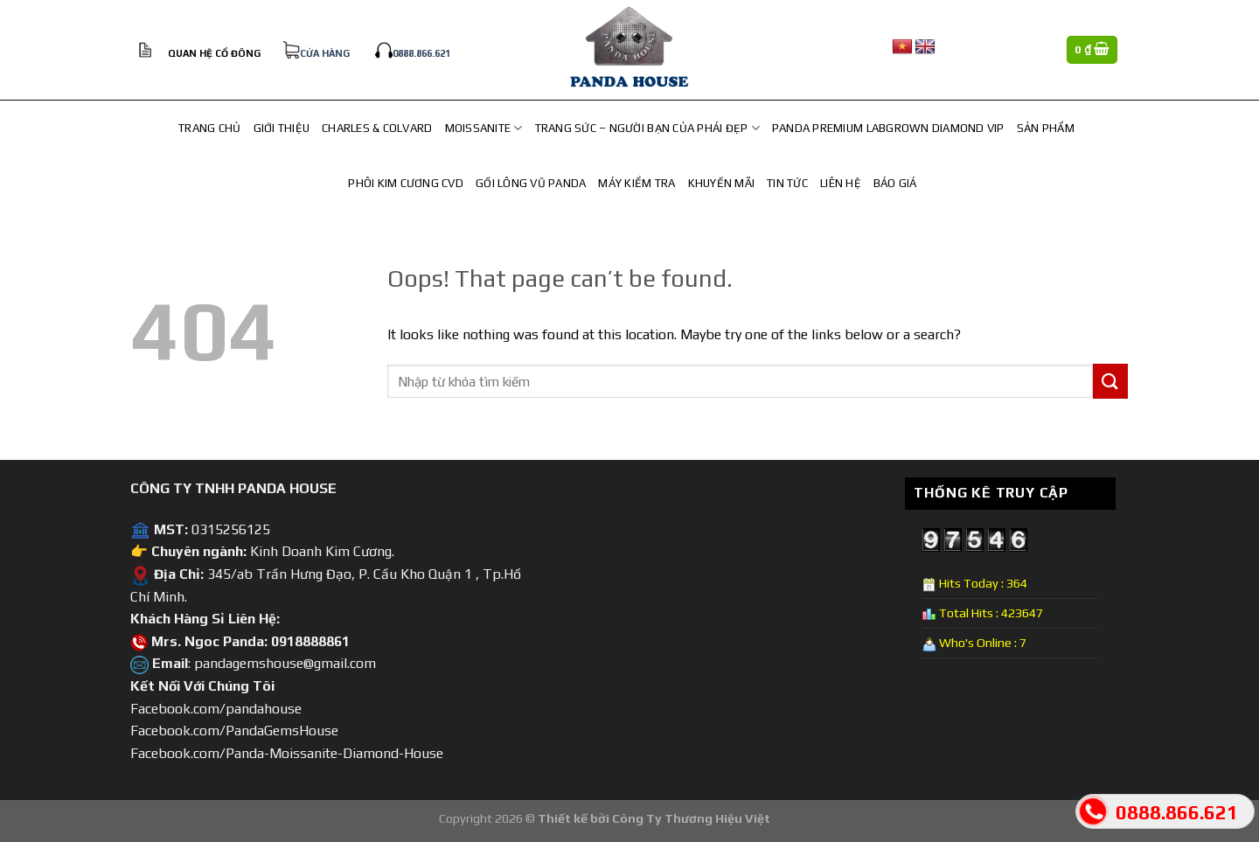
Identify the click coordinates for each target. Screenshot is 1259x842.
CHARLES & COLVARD (377, 128)
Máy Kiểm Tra (636, 183)
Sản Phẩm (1046, 128)
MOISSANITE (484, 128)
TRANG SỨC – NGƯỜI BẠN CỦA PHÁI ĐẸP (647, 128)
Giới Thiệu (282, 128)
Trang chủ (209, 128)
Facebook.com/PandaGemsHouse (234, 730)
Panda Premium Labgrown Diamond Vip (888, 128)
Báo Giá (895, 183)
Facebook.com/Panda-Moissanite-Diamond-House (286, 753)
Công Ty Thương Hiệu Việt (691, 818)
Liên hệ (840, 183)
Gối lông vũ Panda (531, 183)
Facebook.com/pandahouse (216, 708)
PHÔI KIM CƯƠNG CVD (405, 183)
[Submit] (1110, 381)
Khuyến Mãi (721, 183)
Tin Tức (787, 183)
